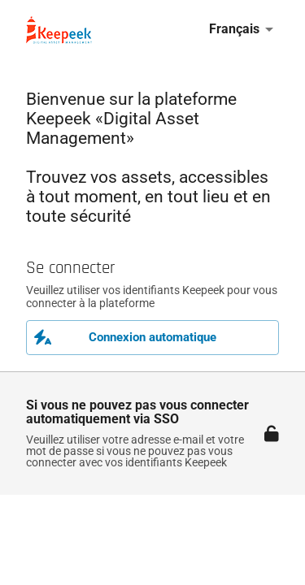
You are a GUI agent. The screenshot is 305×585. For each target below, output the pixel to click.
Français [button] (234, 29)
